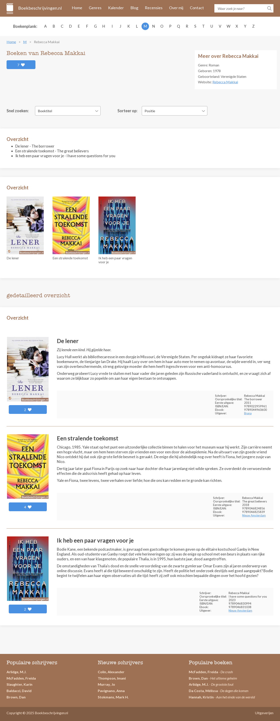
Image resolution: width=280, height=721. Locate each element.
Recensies (154, 7)
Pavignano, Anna (111, 691)
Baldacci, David (19, 691)
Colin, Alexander (111, 672)
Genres (95, 7)
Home (77, 7)
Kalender (116, 7)
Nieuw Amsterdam (254, 515)
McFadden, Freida (21, 678)
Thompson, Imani (112, 678)
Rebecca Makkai (225, 82)
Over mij (176, 7)
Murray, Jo (106, 684)
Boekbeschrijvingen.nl (39, 8)
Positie (150, 111)
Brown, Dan (198, 678)
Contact (197, 7)
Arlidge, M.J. (16, 672)
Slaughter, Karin (19, 684)
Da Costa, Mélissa (203, 691)
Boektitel (45, 111)
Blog (134, 7)
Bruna (248, 413)
